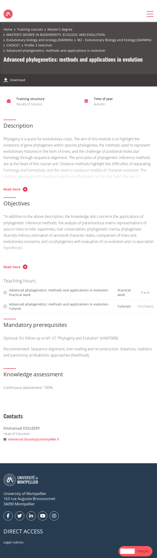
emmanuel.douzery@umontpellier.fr (33, 439)
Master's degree (59, 29)
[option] (143, 551)
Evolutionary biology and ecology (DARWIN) (39, 40)
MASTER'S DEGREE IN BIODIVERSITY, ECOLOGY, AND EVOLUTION (55, 34)
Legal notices (13, 542)
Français (142, 551)
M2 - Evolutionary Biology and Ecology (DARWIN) (114, 40)
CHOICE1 (13, 45)
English (127, 551)
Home (7, 29)
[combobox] (127, 551)
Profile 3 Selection (38, 45)
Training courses (30, 29)
